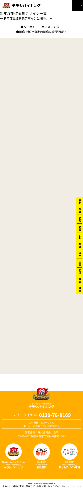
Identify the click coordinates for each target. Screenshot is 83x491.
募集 (79, 280)
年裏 (79, 263)
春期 (79, 201)
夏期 (79, 219)
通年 (79, 254)
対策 (79, 289)
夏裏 (79, 227)
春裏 (79, 210)
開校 (79, 271)
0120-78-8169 (55, 415)
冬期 (79, 236)
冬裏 (79, 245)
